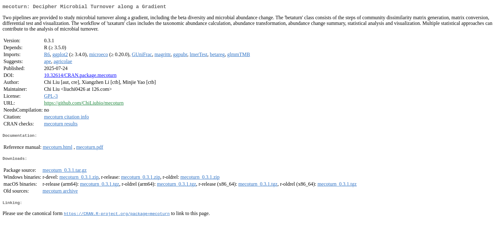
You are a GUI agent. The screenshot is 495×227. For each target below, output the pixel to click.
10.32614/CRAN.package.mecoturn (80, 76)
